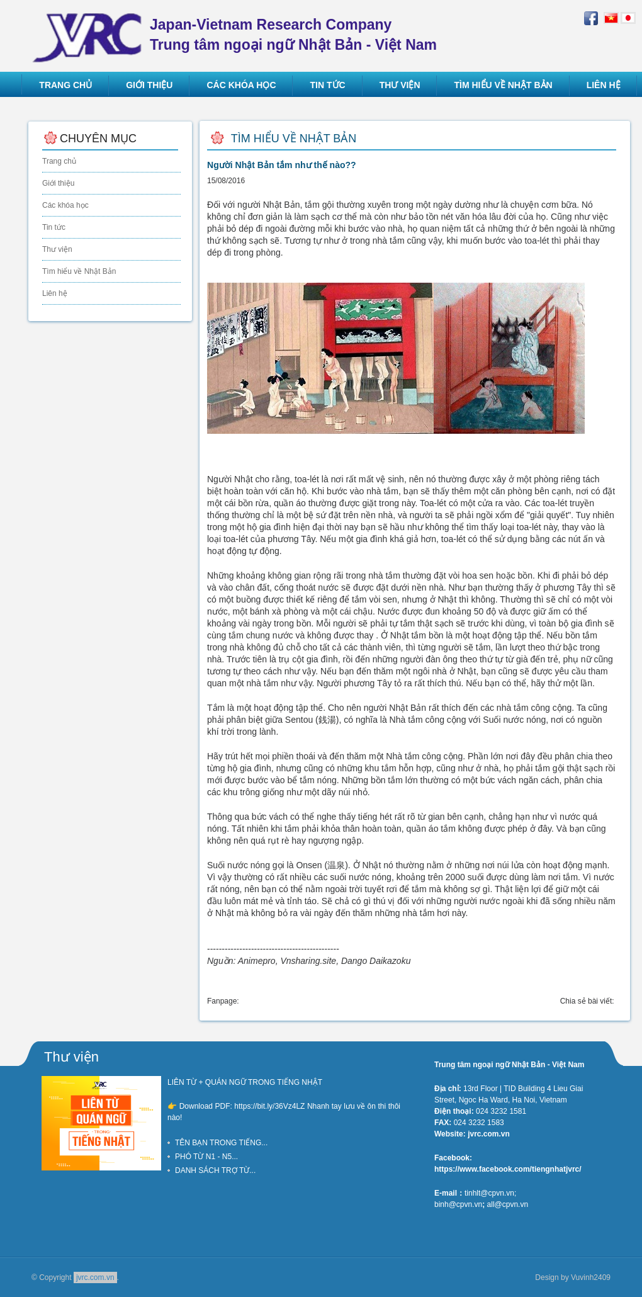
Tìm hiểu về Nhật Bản (79, 271)
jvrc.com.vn (95, 1277)
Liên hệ (54, 293)
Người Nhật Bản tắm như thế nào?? (281, 165)
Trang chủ (59, 161)
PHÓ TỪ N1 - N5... (206, 1156)
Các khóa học (65, 205)
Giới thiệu (58, 183)
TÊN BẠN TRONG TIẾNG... (221, 1142)
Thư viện (57, 249)
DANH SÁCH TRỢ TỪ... (215, 1170)
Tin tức (53, 227)
